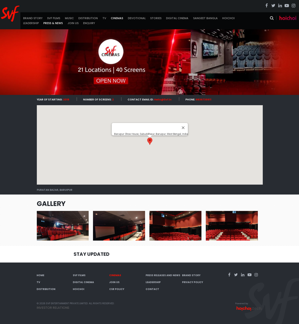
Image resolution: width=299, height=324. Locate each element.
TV (104, 18)
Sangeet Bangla (205, 18)
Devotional (137, 18)
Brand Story (33, 18)
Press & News (53, 23)
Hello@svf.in (163, 99)
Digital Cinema (177, 18)
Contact (152, 289)
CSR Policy (116, 289)
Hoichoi (228, 18)
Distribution (88, 18)
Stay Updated (91, 254)
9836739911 (203, 99)
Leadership (31, 23)
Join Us (73, 23)
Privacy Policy (192, 282)
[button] (149, 141)
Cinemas (117, 18)
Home (40, 275)
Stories (155, 18)
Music (69, 18)
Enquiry (89, 23)
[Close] (183, 127)
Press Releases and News (163, 275)
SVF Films (53, 18)
